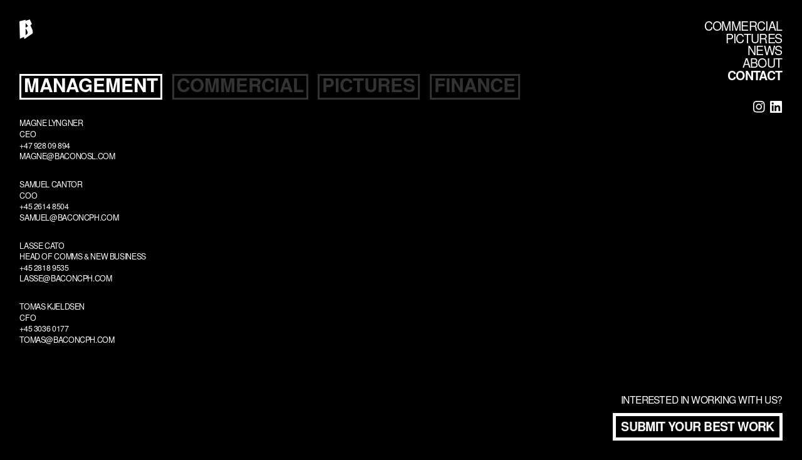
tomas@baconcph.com (66, 341)
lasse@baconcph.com (65, 279)
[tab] (90, 87)
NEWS (765, 52)
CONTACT (755, 77)
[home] (26, 29)
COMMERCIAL (743, 28)
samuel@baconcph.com (68, 218)
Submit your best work (697, 428)
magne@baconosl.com (67, 157)
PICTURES (754, 40)
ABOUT (762, 65)
